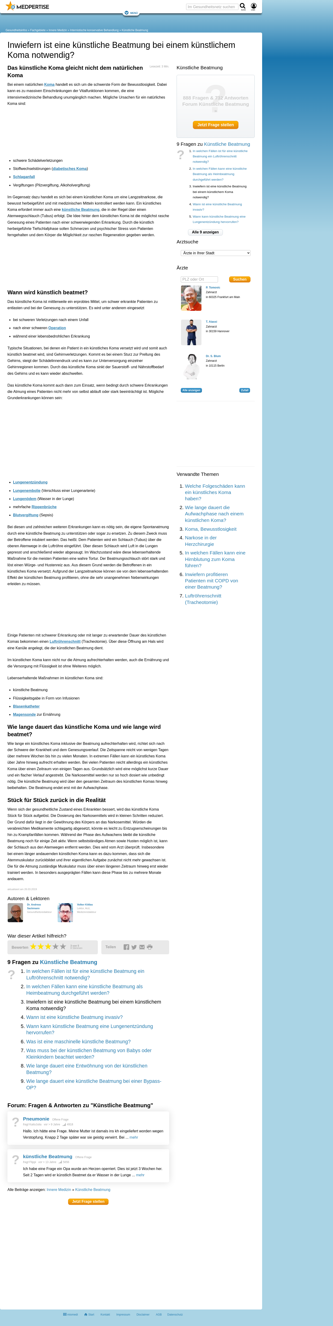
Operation (57, 328)
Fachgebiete (38, 30)
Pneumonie (36, 1118)
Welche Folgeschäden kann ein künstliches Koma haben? (215, 492)
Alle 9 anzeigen (205, 232)
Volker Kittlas (85, 904)
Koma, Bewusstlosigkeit (211, 529)
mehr (134, 1137)
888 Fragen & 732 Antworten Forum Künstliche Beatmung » (215, 104)
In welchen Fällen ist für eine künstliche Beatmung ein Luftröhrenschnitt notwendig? (220, 156)
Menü (131, 12)
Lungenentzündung (30, 482)
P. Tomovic (213, 287)
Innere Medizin (58, 30)
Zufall (244, 390)
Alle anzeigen (191, 390)
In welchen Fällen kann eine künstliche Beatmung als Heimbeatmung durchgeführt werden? (220, 174)
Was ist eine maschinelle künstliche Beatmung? (78, 1041)
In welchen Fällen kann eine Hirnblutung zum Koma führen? (215, 559)
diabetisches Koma (70, 169)
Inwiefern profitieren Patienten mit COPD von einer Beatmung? (211, 581)
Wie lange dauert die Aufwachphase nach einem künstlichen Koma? (214, 514)
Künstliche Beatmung (135, 30)
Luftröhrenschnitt (64, 641)
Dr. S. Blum (213, 356)
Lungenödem (24, 499)
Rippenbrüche (44, 507)
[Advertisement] (79, 130)
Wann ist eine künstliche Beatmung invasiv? (74, 1017)
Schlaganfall (24, 177)
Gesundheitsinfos (16, 30)
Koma (49, 84)
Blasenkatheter (26, 706)
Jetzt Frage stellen (88, 1201)
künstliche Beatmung (80, 210)
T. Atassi (211, 321)
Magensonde (24, 714)
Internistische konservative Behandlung (94, 30)
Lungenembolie (26, 491)
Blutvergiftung (25, 515)
